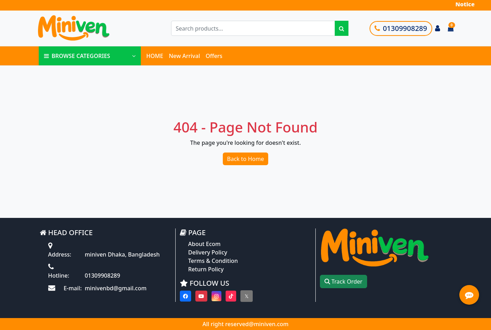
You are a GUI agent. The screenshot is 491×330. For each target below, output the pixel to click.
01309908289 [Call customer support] (400, 28)
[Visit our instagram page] (216, 296)
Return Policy (206, 269)
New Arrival (184, 56)
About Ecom (204, 244)
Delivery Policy (207, 252)
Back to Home (245, 159)
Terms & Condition (213, 261)
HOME (154, 56)
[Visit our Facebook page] (185, 296)
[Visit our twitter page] (246, 296)
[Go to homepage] (88, 28)
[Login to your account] (437, 28)
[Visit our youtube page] (201, 296)
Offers (214, 56)
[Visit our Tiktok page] (231, 296)
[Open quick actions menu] (469, 295)
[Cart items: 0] (450, 28)
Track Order (344, 281)
